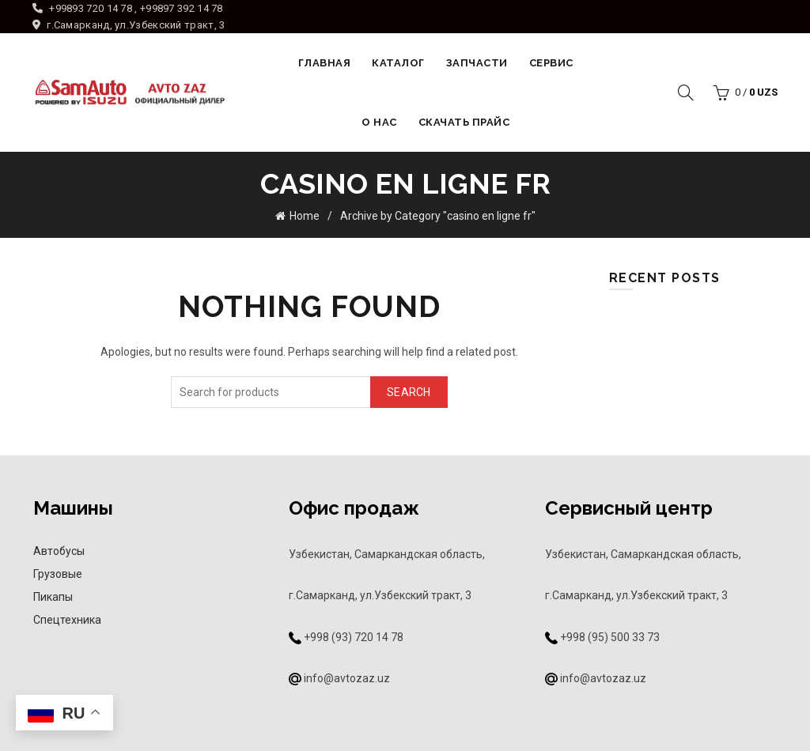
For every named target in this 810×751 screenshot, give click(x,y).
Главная (324, 63)
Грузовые (57, 574)
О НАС (379, 122)
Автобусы (59, 551)
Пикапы (53, 597)
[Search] (685, 92)
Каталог (398, 63)
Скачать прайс (464, 122)
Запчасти (477, 63)
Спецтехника (67, 619)
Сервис (551, 63)
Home (305, 215)
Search (409, 392)
